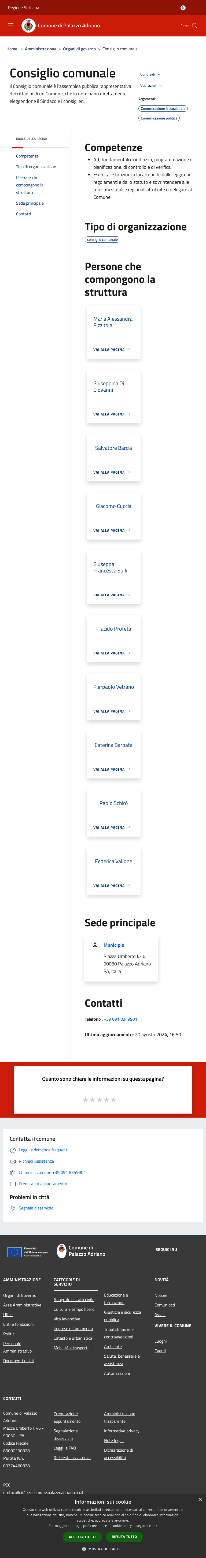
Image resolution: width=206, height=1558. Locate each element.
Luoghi (160, 1341)
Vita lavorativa (67, 1319)
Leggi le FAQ (65, 1448)
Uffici (8, 1314)
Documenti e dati (18, 1360)
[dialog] (103, 1526)
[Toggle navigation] (11, 25)
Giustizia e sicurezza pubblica (122, 1316)
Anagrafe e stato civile (74, 1299)
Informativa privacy (121, 1431)
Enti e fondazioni (18, 1324)
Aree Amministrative (22, 1305)
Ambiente (113, 1346)
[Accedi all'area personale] (183, 8)
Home (11, 49)
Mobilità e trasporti (71, 1347)
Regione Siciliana (23, 7)
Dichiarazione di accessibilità (118, 1454)
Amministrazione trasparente (119, 1417)
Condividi (151, 74)
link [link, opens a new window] (154, 1525)
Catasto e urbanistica (73, 1338)
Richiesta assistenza (72, 1457)
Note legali (114, 1440)
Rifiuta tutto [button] (124, 1536)
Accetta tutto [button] (82, 1537)
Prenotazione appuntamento (67, 1417)
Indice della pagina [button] (31, 138)
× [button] (200, 1500)
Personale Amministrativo (17, 1347)
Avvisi (159, 1314)
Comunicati (164, 1305)
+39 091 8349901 (120, 1019)
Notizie (160, 1295)
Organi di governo (79, 49)
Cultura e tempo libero (74, 1309)
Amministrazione (40, 49)
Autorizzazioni (117, 1373)
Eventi (160, 1350)
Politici (9, 1334)
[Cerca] (195, 26)
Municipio (114, 945)
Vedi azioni (152, 86)
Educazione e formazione (116, 1299)
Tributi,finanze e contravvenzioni (119, 1333)
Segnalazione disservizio (66, 1434)
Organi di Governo (19, 1295)
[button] (103, 1549)
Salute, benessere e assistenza (122, 1360)
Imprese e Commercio (73, 1328)
